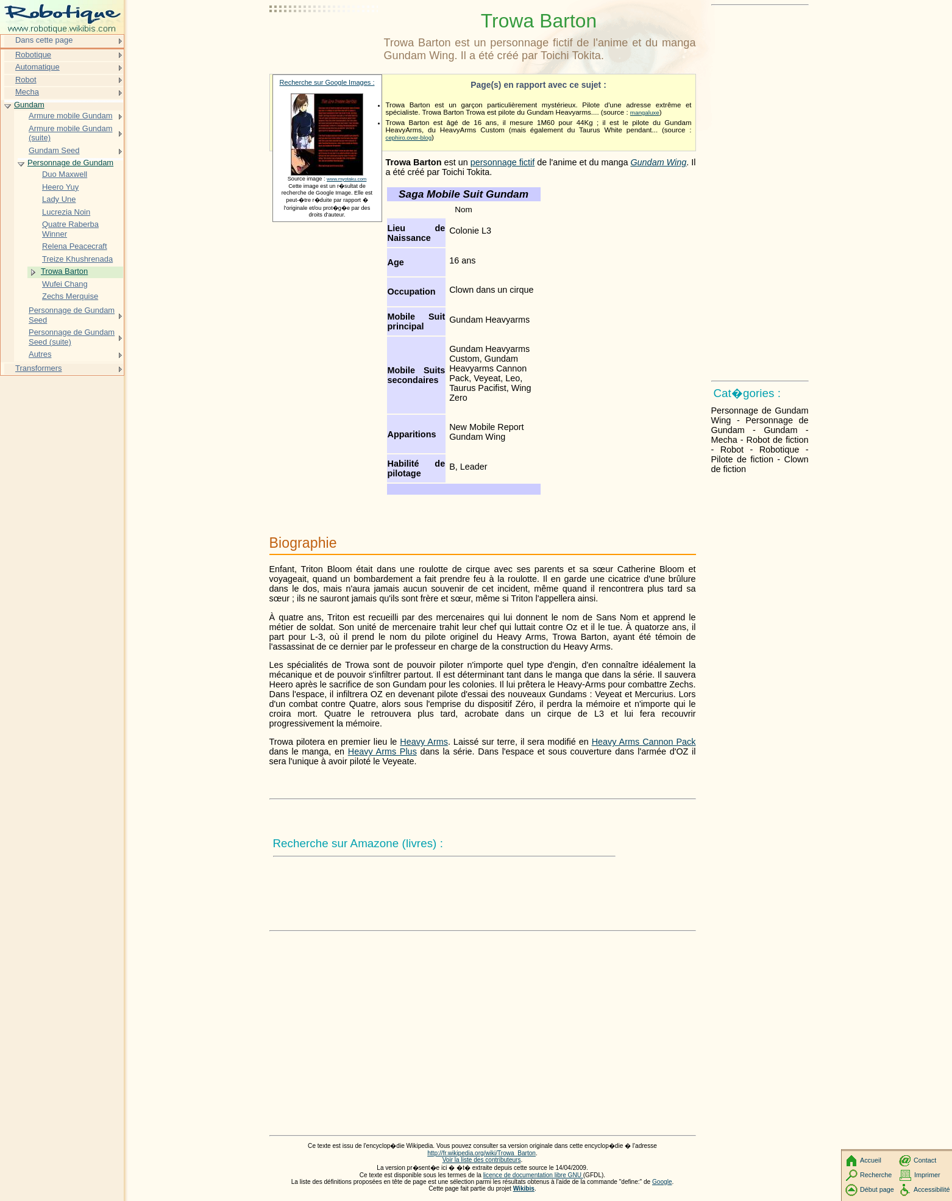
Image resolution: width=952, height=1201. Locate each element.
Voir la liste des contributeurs (481, 1159)
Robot (26, 79)
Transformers (38, 368)
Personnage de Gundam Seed (72, 315)
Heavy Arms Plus (382, 751)
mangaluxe (644, 112)
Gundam (29, 104)
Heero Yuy (60, 187)
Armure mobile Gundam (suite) (71, 133)
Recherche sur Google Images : (327, 82)
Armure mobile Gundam (71, 115)
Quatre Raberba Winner (70, 229)
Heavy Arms (424, 742)
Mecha (27, 91)
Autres (40, 354)
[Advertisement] (324, 39)
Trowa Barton (64, 271)
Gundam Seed (54, 150)
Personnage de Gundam (70, 162)
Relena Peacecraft (74, 246)
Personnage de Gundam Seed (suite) (72, 337)
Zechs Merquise (70, 296)
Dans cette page (44, 40)
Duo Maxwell (64, 174)
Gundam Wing (658, 162)
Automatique (37, 66)
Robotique (33, 54)
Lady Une (59, 199)
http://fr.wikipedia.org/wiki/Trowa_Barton (481, 1153)
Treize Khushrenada (77, 259)
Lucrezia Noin (66, 212)
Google (662, 1181)
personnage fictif (503, 162)
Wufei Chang (65, 284)
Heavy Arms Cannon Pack (644, 742)
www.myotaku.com (346, 179)
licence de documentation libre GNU (533, 1175)
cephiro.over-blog (409, 137)
